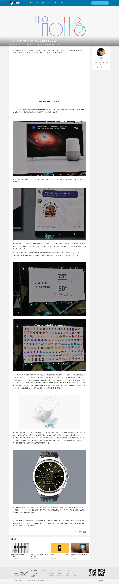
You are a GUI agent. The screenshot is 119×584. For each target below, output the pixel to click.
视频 (49, 3)
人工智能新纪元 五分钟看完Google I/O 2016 (33, 40)
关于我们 (34, 573)
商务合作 (34, 576)
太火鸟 (59, 573)
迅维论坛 (75, 575)
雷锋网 (51, 570)
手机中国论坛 (51, 575)
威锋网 (67, 575)
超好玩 (59, 570)
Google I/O (29, 44)
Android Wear (50, 44)
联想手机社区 (51, 573)
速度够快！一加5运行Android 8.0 (59, 554)
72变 (75, 570)
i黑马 (75, 573)
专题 (43, 3)
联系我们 (34, 570)
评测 (37, 3)
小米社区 (67, 573)
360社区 (67, 570)
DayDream (58, 44)
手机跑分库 (62, 3)
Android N (36, 44)
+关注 (100, 67)
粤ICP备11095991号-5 (51, 580)
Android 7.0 (43, 44)
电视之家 (59, 575)
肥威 (100, 58)
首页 (31, 3)
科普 (54, 3)
